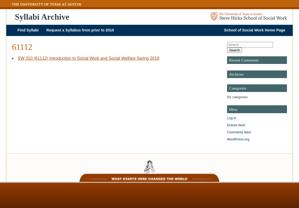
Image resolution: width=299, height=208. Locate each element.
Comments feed (239, 132)
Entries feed (236, 125)
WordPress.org (238, 139)
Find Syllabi (28, 30)
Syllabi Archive (42, 16)
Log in (231, 118)
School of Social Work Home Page (254, 30)
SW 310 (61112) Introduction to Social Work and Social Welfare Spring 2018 (88, 58)
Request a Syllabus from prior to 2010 (80, 30)
